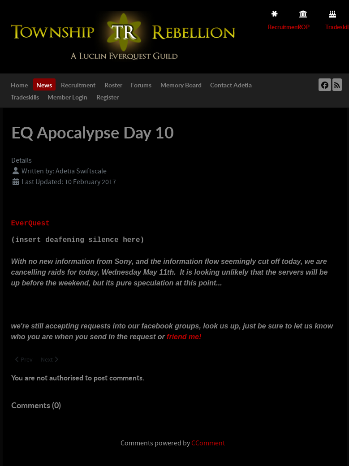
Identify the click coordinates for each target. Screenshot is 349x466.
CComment (208, 443)
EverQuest (30, 224)
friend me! (184, 337)
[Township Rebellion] (125, 36)
